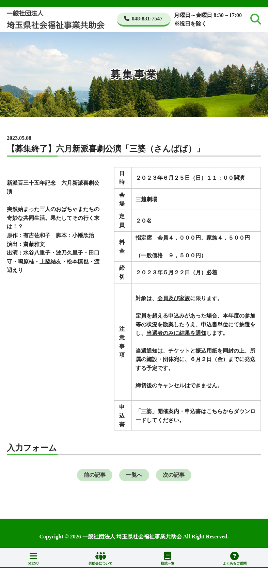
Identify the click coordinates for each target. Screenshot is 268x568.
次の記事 (174, 475)
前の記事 (95, 475)
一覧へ (134, 475)
